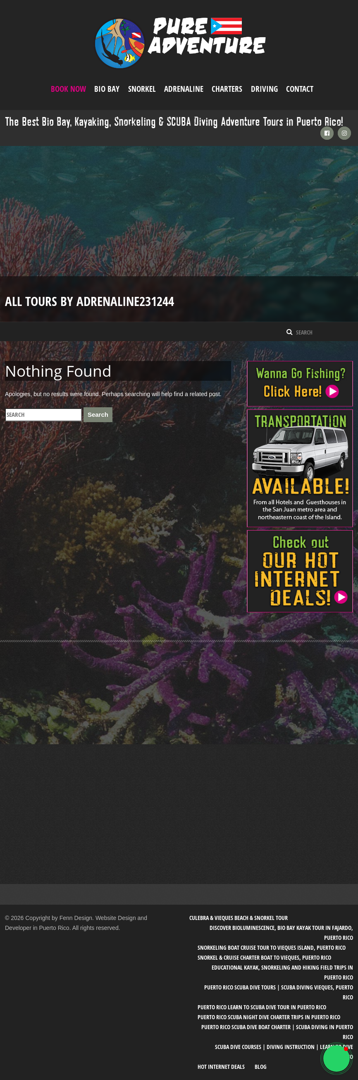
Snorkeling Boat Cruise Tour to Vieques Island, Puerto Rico (272, 947)
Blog (261, 1066)
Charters (227, 89)
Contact (299, 89)
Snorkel (142, 89)
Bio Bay (106, 89)
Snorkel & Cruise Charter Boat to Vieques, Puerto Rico (264, 957)
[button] (336, 1058)
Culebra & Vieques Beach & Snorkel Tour (238, 918)
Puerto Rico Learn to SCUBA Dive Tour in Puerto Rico (262, 1007)
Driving (264, 89)
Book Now (68, 89)
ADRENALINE (183, 89)
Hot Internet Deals (221, 1066)
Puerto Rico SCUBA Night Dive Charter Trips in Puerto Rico (269, 1017)
